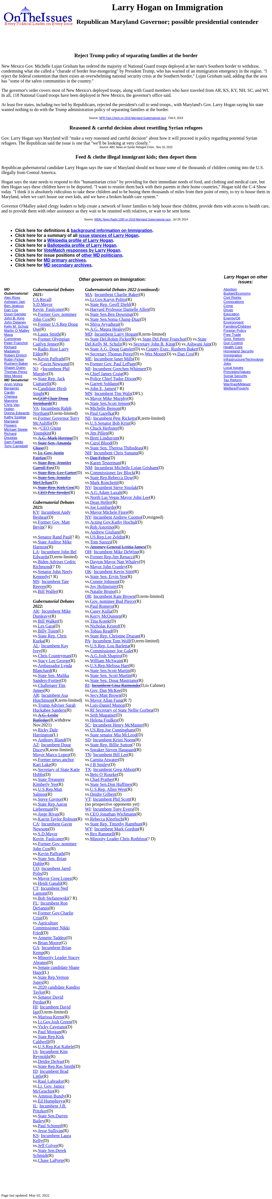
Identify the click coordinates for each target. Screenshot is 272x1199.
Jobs (227, 363)
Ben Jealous (14, 306)
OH (88, 551)
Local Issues (233, 368)
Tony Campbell (16, 446)
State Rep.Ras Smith (56, 1066)
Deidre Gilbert (103, 794)
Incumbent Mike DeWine (116, 551)
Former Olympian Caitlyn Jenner (51, 341)
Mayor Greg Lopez (55, 878)
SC (87, 725)
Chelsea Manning (11, 398)
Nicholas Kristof (104, 626)
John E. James (102, 388)
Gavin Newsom (54, 363)
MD (88, 334)
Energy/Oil (231, 318)
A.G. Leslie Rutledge (45, 717)
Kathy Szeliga (15, 417)
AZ (36, 744)
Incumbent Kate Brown (114, 596)
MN (88, 393)
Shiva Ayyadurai (104, 324)
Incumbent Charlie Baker (117, 294)
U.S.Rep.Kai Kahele (56, 1046)
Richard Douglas (10, 436)
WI (87, 809)
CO (36, 868)
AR (36, 695)
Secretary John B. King (153, 344)
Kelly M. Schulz (16, 326)
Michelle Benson (105, 408)
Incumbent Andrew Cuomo (117, 517)
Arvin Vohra (13, 384)
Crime (228, 306)
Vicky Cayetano (52, 1026)
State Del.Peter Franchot (163, 339)
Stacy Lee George (53, 660)
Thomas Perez (15, 372)
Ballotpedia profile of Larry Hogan (81, 245)
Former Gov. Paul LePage (113, 363)
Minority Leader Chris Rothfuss (118, 838)
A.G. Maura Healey (107, 329)
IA (35, 1051)
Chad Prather (101, 779)
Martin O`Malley (16, 330)
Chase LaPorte (51, 1160)
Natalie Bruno (102, 591)
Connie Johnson (104, 581)
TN (88, 754)
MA (88, 294)
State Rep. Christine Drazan (114, 636)
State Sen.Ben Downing (111, 314)
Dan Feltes (99, 457)
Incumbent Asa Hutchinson (50, 698)
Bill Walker (48, 621)
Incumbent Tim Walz (113, 393)
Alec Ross (12, 297)
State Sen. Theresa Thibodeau (116, 448)
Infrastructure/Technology (243, 359)
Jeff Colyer (47, 1145)
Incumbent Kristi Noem (114, 739)
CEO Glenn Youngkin (47, 430)
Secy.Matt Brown (105, 695)
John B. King (14, 318)
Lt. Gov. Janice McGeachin (49, 1088)
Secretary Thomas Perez (111, 354)
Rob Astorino (102, 527)
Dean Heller (101, 502)
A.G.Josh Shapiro (105, 655)
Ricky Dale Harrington (45, 732)
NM (88, 467)
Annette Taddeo (52, 937)
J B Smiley (99, 764)
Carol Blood (101, 443)
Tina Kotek (100, 621)
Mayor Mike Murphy (108, 398)
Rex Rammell (102, 833)
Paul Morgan (49, 1031)
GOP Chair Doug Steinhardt (50, 401)
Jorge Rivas (48, 814)
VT (88, 799)
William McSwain (106, 660)
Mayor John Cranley (108, 566)
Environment (233, 322)
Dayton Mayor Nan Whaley (114, 561)
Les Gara (46, 626)
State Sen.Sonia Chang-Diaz (115, 319)
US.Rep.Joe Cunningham (112, 730)
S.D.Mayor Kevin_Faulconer (48, 307)
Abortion (230, 289)
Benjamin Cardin (11, 390)
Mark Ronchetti (104, 482)
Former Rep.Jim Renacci (112, 556)
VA (36, 408)
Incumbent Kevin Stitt (113, 571)
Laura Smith (49, 334)
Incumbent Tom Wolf (111, 641)
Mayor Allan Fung (106, 700)
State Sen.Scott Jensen (110, 403)
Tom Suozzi (100, 542)
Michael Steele (15, 429)
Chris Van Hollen (12, 407)
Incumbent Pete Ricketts (114, 418)
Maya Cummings (12, 337)
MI (87, 368)
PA (87, 641)
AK (36, 611)
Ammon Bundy (51, 1096)
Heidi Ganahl (50, 883)
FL (35, 903)
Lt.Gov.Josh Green (54, 1022)
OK (88, 571)
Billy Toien (48, 631)
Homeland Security (238, 351)
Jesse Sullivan (50, 1130)
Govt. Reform (234, 339)
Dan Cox (11, 310)
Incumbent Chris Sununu (116, 453)
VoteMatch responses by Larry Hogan (82, 250)
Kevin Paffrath (51, 359)
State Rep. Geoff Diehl (110, 304)
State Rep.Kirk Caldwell (48, 1039)
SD (87, 739)
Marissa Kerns (50, 1017)
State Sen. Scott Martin (110, 675)
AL (36, 645)
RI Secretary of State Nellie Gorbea (121, 710)
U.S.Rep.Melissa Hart (109, 665)
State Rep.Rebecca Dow (111, 477)
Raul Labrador (50, 1081)
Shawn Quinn (15, 368)
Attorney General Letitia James (117, 547)
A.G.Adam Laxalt (106, 492)
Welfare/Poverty (236, 388)
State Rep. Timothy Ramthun (115, 824)
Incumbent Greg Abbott (114, 769)
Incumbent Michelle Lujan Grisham (126, 467)
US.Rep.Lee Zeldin (107, 537)
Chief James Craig (106, 373)
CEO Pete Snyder (53, 492)
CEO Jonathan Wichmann (113, 814)
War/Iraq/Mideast (237, 384)
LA (36, 551)
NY (88, 517)
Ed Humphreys (51, 1101)
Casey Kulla (101, 611)
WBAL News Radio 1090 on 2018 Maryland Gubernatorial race (132, 219)
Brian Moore (49, 942)
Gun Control (233, 343)
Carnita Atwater (104, 759)
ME (88, 359)
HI (35, 1007)
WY (88, 829)
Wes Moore (13, 376)
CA (36, 824)
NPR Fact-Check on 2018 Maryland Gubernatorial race (132, 118)
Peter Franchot (16, 343)
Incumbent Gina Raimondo (116, 685)
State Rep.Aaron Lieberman (50, 806)
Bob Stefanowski (53, 898)
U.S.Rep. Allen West (108, 789)
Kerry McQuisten (105, 616)
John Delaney (15, 322)
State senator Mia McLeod (113, 735)
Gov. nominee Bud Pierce (112, 601)
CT (35, 888)
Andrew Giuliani (105, 532)
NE (88, 418)
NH (88, 453)
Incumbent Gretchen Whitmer (119, 368)
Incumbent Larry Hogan (116, 334)
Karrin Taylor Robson (57, 819)
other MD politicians (101, 255)
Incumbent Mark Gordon (116, 829)
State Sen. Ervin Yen (108, 576)
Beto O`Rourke (103, 774)
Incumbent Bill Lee (110, 754)
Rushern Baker (16, 363)
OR (88, 596)
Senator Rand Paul (54, 537)
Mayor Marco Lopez (51, 754)
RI (87, 685)
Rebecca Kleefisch (106, 819)
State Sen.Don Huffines (111, 784)
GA (36, 947)
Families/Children (237, 326)
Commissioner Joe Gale (111, 650)
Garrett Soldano (104, 383)
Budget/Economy (237, 293)
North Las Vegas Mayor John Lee (119, 497)
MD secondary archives (67, 265)
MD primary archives (65, 260)
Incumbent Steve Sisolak (115, 487)
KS (35, 1135)
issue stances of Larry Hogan (108, 235)
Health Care (232, 347)
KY (36, 512)
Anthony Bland (51, 739)
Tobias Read (101, 631)
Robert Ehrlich (15, 355)
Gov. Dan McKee (105, 690)
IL (35, 1106)
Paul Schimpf (50, 1125)
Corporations (233, 302)
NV (88, 487)
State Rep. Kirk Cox (56, 487)
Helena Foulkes (104, 720)
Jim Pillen (99, 433)
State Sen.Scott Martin (110, 670)
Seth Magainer (103, 715)
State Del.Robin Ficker (110, 339)
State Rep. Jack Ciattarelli (49, 381)
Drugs (228, 310)
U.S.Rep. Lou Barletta (109, 645)
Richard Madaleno (12, 349)
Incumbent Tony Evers (113, 809)
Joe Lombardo (102, 507)
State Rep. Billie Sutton (111, 744)
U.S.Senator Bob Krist (110, 423)
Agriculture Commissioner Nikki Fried (51, 928)
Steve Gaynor (50, 799)
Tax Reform (232, 380)
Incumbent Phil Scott (111, 799)
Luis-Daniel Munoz (107, 705)
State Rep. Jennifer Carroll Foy (52, 465)
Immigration (232, 355)
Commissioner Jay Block (112, 472)
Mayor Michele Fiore (109, 512)
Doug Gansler (15, 314)
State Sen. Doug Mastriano (113, 680)
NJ (35, 368)
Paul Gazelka (101, 413)
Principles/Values (237, 372)
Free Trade (232, 335)
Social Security (235, 376)
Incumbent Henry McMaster (118, 725)
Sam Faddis (13, 442)
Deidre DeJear (50, 1061)
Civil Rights (232, 297)
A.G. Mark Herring (55, 438)
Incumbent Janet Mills (113, 359)
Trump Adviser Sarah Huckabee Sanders (54, 707)
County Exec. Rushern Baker (172, 349)
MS (36, 581)
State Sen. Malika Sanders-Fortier (51, 678)
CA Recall (42, 299)
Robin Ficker (14, 359)
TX (88, 769)
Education (231, 314)
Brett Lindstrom (104, 438)
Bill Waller (47, 591)
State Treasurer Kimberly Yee (49, 782)
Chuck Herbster (104, 428)
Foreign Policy (234, 330)
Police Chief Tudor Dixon (113, 378)
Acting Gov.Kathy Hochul (113, 522)
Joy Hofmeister (103, 586)
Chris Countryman (54, 655)
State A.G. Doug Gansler (112, 349)
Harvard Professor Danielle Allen (119, 309)
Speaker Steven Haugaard (112, 749)
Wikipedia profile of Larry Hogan (80, 240)
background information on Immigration (111, 230)
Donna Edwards (17, 413)
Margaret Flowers (11, 423)
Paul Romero (101, 606)
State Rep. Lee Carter (57, 472)
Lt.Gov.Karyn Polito (108, 299)
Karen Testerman (105, 462)
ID (35, 1071)
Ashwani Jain (14, 302)
